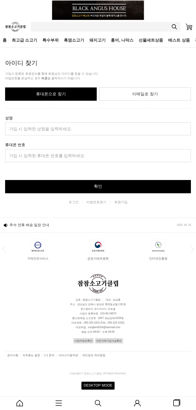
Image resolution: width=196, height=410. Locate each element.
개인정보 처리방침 (93, 355)
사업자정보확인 (83, 340)
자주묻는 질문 (31, 355)
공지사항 (12, 355)
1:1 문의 (49, 355)
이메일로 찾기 (145, 94)
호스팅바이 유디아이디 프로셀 (98, 309)
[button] (4, 249)
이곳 (44, 78)
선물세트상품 (151, 40)
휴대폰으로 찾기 (51, 94)
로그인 (74, 202)
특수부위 (50, 40)
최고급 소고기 (24, 40)
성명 (9, 118)
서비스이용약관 (68, 355)
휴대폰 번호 (15, 145)
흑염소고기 (74, 40)
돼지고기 (97, 40)
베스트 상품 (179, 40)
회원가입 (121, 202)
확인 (98, 186)
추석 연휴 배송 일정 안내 (29, 225)
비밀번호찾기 (96, 202)
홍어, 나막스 (122, 40)
